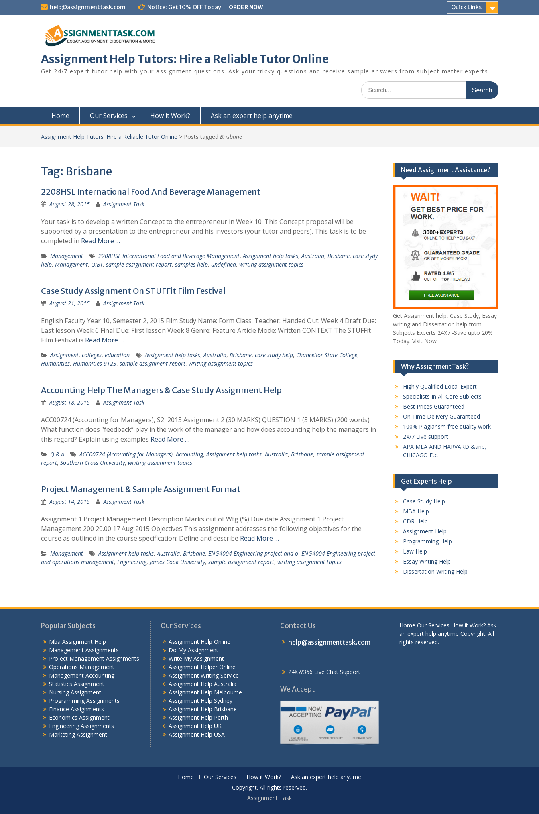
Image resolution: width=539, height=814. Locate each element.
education (117, 355)
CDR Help (415, 521)
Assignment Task (123, 204)
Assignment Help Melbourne (205, 692)
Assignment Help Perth (198, 717)
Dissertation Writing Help (435, 571)
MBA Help (416, 511)
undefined (223, 264)
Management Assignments (84, 650)
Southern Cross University (92, 462)
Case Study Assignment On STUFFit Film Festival (133, 291)
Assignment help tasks (270, 256)
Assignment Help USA (197, 734)
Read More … (100, 240)
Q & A (57, 454)
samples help (191, 264)
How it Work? (170, 115)
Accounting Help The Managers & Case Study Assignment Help (161, 390)
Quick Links (466, 7)
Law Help (415, 551)
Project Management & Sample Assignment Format (140, 489)
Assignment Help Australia (202, 684)
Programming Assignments (84, 700)
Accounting (189, 454)
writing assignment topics (271, 264)
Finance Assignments (76, 709)
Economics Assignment (79, 717)
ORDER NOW (246, 7)
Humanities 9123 (94, 363)
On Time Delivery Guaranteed (441, 416)
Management (66, 256)
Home (60, 115)
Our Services (109, 115)
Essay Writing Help (427, 561)
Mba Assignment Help (77, 641)
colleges (92, 355)
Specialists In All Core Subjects (442, 396)
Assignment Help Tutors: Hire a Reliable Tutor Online (185, 59)
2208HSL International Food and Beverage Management (169, 256)
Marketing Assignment (78, 734)
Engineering (131, 562)
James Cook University (177, 562)
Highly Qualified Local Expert (440, 386)
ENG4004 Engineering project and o (253, 553)
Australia (312, 256)
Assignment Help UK (195, 726)
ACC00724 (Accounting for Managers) (126, 454)
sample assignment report (139, 264)
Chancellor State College (326, 355)
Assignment (64, 355)
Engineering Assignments (81, 726)
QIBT (97, 264)
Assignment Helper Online (202, 667)
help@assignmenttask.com (88, 7)
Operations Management (81, 667)
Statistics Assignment (76, 684)
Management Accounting (81, 675)
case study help (274, 355)
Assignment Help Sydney (200, 700)
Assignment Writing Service (204, 675)
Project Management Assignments (94, 658)
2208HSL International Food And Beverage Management (150, 192)
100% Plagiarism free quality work (447, 426)
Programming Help (427, 541)
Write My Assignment (196, 658)
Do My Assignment (193, 650)
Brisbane (338, 256)
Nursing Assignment (75, 692)
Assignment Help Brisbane (203, 709)
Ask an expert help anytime (252, 115)
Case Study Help (424, 501)
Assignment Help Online (199, 641)
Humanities (55, 363)
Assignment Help (425, 531)
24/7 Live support (425, 436)
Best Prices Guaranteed (433, 406)
